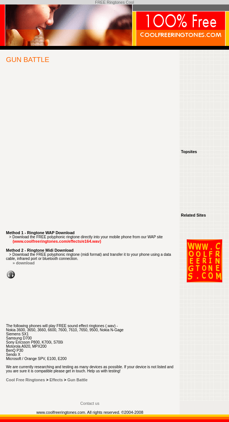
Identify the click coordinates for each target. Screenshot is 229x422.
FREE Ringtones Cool (114, 2)
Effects (56, 380)
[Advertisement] (70, 151)
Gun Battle (77, 380)
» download (24, 263)
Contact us (90, 403)
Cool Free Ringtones (25, 380)
